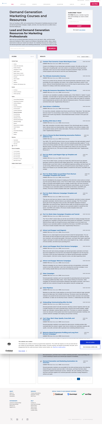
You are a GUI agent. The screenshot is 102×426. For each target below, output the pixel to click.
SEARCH (52, 50)
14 (82, 380)
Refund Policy (34, 407)
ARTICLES (23, 5)
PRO (12, 5)
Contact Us (33, 404)
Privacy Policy (34, 410)
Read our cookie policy (59, 419)
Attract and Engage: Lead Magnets (54, 232)
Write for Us (12, 407)
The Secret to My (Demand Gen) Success (56, 350)
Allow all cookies (90, 414)
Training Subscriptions (36, 395)
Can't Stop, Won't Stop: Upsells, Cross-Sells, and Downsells (59, 321)
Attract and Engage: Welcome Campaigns (57, 262)
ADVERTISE (60, 5)
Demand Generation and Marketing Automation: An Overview (60, 363)
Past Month (16, 142)
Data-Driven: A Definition (51, 108)
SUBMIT (79, 28)
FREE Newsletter (80, 1)
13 (78, 380)
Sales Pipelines (48, 290)
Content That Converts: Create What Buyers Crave (59, 63)
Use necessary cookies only (90, 419)
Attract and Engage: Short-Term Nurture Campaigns (60, 248)
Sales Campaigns (48, 275)
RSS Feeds (12, 396)
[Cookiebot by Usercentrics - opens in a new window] (9, 423)
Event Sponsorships (14, 406)
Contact (96, 1)
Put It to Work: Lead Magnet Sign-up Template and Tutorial (60, 157)
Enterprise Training (35, 396)
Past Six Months (17, 143)
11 (71, 380)
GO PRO (95, 5)
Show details (22, 423)
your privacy (82, 31)
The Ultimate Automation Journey (54, 78)
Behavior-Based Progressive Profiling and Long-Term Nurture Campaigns (60, 335)
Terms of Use (34, 409)
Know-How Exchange (35, 406)
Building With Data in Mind (52, 123)
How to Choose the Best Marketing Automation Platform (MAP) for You (62, 138)
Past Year (15, 145)
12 (74, 380)
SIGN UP (83, 5)
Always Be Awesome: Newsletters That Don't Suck (59, 92)
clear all (32, 58)
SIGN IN (72, 5)
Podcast (92, 1)
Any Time (15, 147)
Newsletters (12, 398)
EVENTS (34, 5)
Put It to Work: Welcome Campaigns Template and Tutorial (60, 195)
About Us (12, 395)
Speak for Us (12, 409)
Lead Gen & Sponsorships (15, 404)
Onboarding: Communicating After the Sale (57, 304)
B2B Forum (33, 398)
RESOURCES (46, 5)
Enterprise (87, 1)
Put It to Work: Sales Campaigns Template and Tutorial (61, 216)
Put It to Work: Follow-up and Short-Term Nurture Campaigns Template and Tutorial (59, 176)
